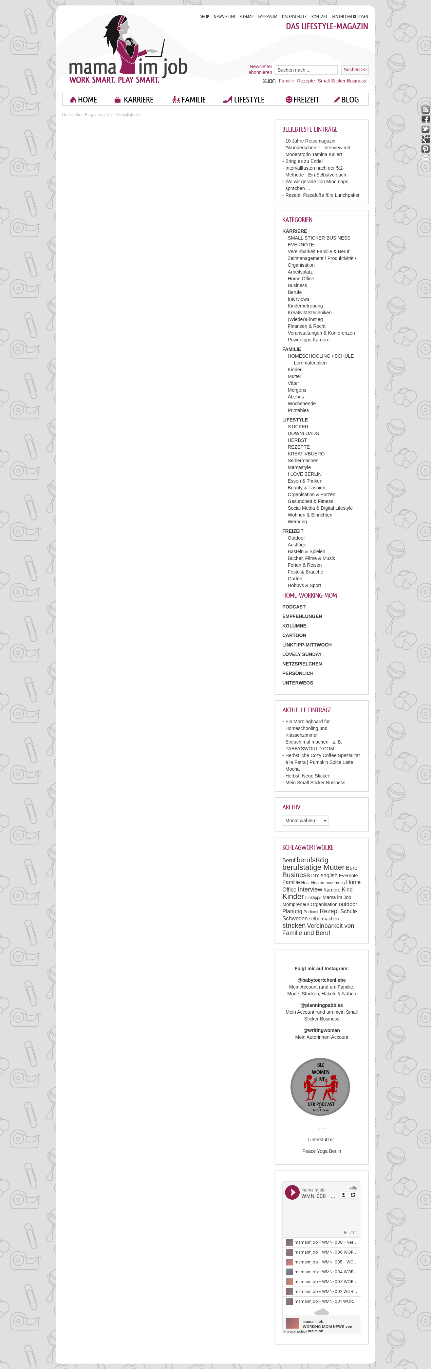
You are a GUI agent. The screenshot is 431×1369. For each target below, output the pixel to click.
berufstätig (312, 860)
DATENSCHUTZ (294, 17)
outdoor (348, 904)
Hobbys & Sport (304, 585)
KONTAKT (319, 17)
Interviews (298, 299)
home (87, 100)
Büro (351, 868)
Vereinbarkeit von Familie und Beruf (318, 929)
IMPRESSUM (267, 17)
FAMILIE (194, 100)
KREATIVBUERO (306, 453)
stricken (294, 925)
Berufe (295, 292)
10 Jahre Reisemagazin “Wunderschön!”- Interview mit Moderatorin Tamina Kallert (317, 147)
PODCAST (293, 607)
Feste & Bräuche (305, 572)
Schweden (295, 918)
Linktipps (313, 897)
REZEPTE (299, 447)
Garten (295, 578)
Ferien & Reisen (305, 565)
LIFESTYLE (249, 100)
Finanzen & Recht (306, 326)
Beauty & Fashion (306, 487)
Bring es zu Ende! (304, 161)
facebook (425, 119)
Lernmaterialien (310, 362)
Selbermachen (303, 460)
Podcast (311, 911)
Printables (298, 410)
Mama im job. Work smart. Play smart (128, 49)
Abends (296, 396)
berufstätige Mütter (313, 867)
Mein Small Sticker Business (315, 782)
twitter (425, 129)
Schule (348, 911)
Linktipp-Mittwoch (307, 645)
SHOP (204, 17)
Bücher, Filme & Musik (311, 558)
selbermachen (324, 918)
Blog (89, 114)
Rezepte (306, 80)
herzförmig (335, 882)
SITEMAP (247, 17)
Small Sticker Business (342, 80)
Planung (292, 911)
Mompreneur (295, 904)
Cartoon (294, 635)
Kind (347, 890)
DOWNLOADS (303, 433)
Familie (286, 80)
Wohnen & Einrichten (310, 515)
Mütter (294, 376)
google (425, 139)
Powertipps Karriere (309, 339)
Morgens (297, 390)
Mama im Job (337, 897)
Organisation (324, 904)
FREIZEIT (306, 100)
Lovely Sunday (302, 654)
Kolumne (294, 626)
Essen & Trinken (305, 481)
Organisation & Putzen (311, 494)
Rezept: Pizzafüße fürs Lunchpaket (322, 195)
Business (297, 285)
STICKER (298, 426)
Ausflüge (297, 544)
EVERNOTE (301, 244)
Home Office (301, 278)
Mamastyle (299, 467)
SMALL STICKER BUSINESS (319, 238)
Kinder (294, 369)
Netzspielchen (302, 664)
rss (425, 109)
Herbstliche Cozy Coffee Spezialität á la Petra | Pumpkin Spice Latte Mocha (322, 762)
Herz (305, 882)
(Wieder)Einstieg (305, 319)
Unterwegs (297, 683)
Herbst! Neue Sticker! (308, 776)
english (329, 875)
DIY (315, 875)
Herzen (317, 882)
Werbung (297, 521)
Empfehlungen (302, 616)
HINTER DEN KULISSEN (350, 17)
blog (350, 100)
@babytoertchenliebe (322, 980)
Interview (310, 889)
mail (425, 158)
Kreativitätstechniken (310, 312)
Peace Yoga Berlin (321, 1151)
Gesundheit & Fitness (310, 501)
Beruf (288, 860)
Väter (293, 383)
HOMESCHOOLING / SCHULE (321, 356)
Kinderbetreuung (305, 305)
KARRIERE (138, 100)
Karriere (331, 890)
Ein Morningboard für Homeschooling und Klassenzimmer (307, 728)
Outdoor (296, 538)
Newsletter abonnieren (260, 69)
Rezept (329, 911)
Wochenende (302, 403)
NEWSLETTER (224, 17)
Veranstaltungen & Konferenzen (321, 333)
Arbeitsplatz (300, 272)
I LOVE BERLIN (305, 474)
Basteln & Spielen (306, 551)
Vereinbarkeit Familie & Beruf (318, 251)
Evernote (348, 875)
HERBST (297, 440)
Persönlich (298, 673)
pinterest (425, 149)
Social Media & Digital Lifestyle (320, 508)
